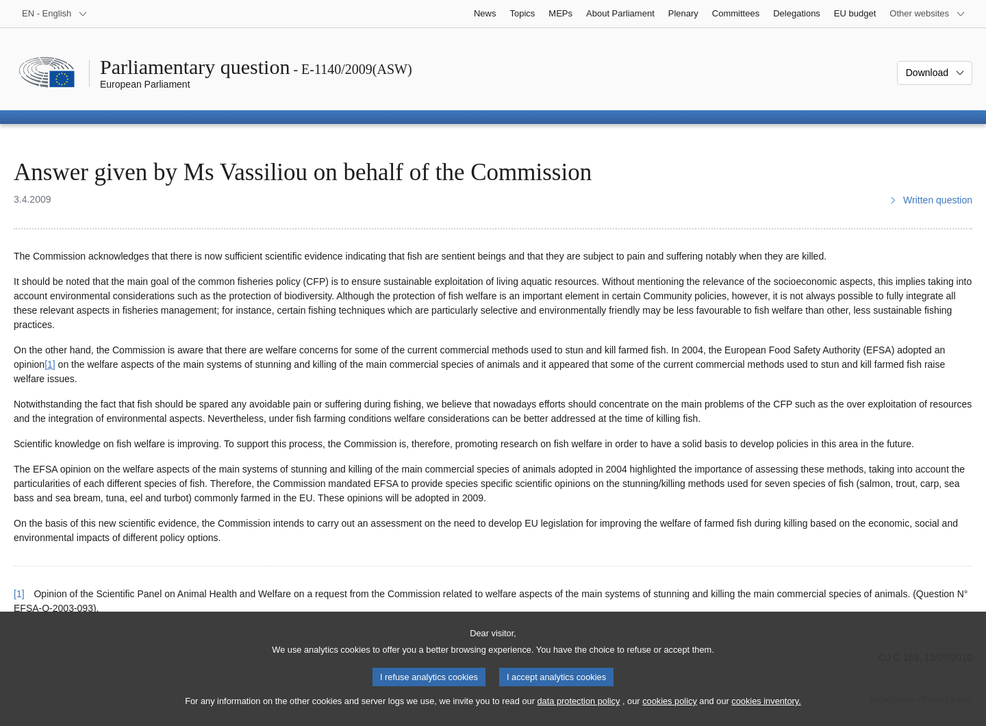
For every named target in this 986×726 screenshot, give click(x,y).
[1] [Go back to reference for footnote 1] (19, 593)
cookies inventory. (765, 715)
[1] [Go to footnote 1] (50, 364)
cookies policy (669, 715)
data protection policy (578, 715)
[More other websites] (927, 13)
